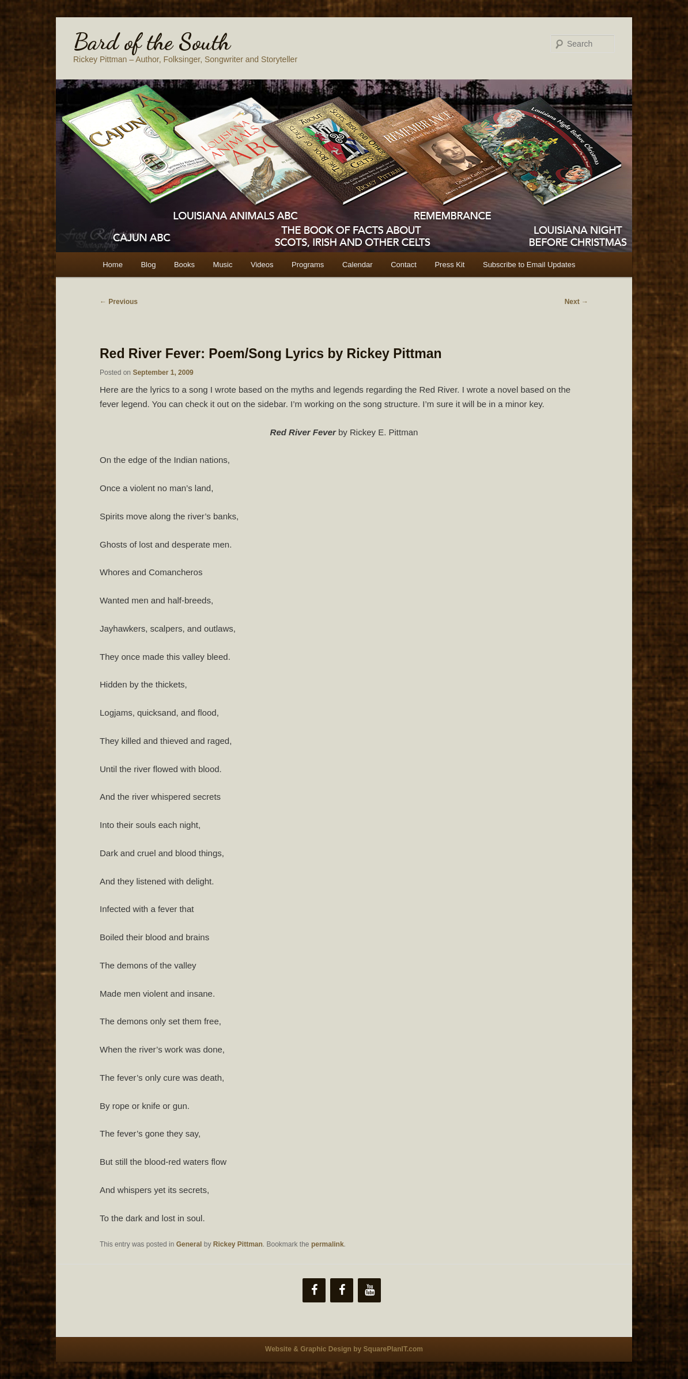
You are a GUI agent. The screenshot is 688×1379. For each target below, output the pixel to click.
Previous (119, 302)
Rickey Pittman (238, 1244)
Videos (262, 264)
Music (223, 264)
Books (184, 264)
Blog (148, 264)
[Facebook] (314, 1290)
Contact (404, 264)
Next (576, 302)
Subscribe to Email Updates (529, 264)
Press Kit (449, 264)
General (189, 1244)
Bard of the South (151, 41)
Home (113, 264)
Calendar (357, 264)
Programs (308, 264)
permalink (327, 1244)
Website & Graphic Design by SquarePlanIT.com (344, 1349)
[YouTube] (369, 1290)
